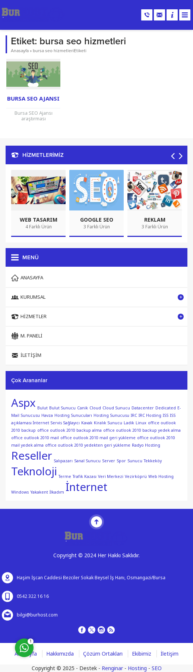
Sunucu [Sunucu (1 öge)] (134, 461)
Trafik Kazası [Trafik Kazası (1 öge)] (84, 476)
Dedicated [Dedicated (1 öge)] (165, 408)
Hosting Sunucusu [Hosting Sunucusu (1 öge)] (111, 415)
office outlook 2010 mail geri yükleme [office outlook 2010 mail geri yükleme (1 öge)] (98, 438)
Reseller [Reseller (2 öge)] (31, 456)
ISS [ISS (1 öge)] (165, 415)
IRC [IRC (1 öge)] (134, 415)
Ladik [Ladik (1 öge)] (129, 423)
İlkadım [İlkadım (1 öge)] (57, 492)
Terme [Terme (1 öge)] (64, 476)
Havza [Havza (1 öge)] (47, 415)
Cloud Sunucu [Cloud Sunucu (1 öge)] (116, 408)
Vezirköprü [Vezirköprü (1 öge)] (136, 476)
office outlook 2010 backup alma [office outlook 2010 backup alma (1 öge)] (69, 430)
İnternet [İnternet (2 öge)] (86, 487)
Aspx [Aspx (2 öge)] (23, 403)
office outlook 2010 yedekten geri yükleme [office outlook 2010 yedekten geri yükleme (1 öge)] (87, 445)
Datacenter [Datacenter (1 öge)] (143, 408)
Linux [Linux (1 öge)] (141, 423)
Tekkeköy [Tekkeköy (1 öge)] (153, 461)
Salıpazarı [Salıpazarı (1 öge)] (63, 461)
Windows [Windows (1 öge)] (20, 492)
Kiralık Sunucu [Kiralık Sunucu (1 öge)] (108, 423)
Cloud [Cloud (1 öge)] (95, 408)
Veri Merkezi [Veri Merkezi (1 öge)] (110, 476)
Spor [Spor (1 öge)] (121, 461)
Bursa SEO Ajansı (33, 99)
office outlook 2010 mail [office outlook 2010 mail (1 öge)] (35, 438)
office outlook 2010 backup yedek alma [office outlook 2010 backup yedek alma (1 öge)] (142, 430)
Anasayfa (20, 50)
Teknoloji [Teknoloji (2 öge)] (34, 471)
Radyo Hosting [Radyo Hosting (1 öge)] (146, 445)
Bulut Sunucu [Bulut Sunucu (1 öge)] (62, 408)
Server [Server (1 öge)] (108, 461)
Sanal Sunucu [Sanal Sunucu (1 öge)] (87, 461)
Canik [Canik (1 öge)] (82, 408)
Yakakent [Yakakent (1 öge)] (39, 492)
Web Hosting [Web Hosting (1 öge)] (161, 476)
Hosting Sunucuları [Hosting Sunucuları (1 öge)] (73, 415)
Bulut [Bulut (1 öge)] (42, 408)
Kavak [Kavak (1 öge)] (86, 423)
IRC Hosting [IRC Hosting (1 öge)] (150, 415)
